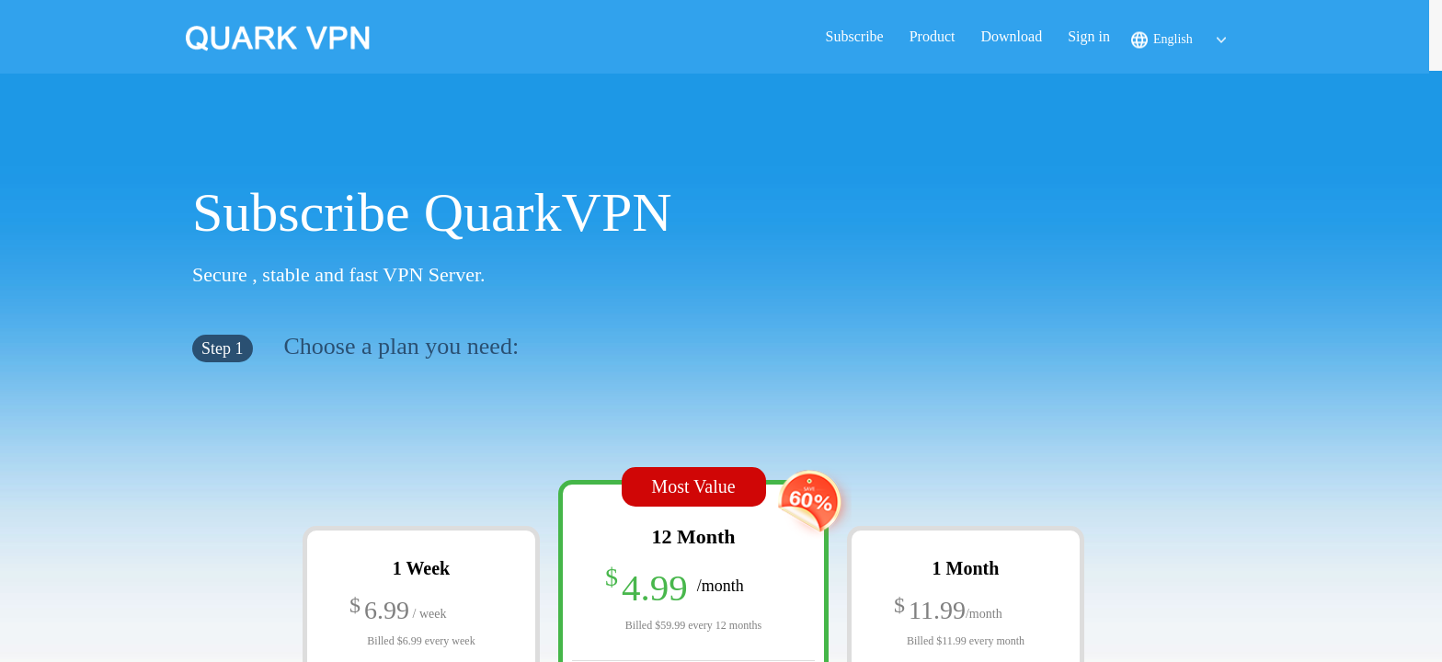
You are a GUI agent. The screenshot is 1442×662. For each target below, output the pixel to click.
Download (1011, 36)
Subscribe (855, 36)
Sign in (1089, 36)
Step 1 (222, 348)
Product (933, 36)
